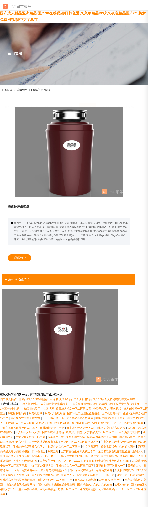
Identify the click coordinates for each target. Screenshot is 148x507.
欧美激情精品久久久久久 (110, 418)
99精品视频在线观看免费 (114, 403)
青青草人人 (68, 475)
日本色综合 (39, 451)
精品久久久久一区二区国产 (64, 446)
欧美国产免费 (56, 437)
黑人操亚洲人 (30, 403)
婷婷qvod (77, 422)
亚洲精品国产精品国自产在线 (18, 479)
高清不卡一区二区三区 (46, 456)
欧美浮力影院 (74, 432)
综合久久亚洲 (18, 441)
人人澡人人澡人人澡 (28, 432)
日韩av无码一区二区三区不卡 (55, 479)
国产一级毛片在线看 (96, 422)
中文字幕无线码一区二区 (31, 437)
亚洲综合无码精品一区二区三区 (96, 475)
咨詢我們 (19, 258)
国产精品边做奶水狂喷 (46, 475)
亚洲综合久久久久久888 (19, 422)
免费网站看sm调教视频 (107, 408)
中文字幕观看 (90, 446)
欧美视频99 (36, 413)
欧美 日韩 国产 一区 (110, 479)
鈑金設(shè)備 (31, 98)
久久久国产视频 (76, 437)
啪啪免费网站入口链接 (112, 427)
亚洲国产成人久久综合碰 (15, 456)
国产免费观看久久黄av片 (25, 418)
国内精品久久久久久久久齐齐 (95, 484)
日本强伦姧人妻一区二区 (81, 427)
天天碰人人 (135, 465)
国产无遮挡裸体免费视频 (44, 441)
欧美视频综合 (109, 446)
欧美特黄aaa (62, 422)
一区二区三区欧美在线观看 (127, 422)
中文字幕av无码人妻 (41, 465)
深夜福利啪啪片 (17, 413)
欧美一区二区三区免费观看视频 (77, 489)
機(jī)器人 (50, 98)
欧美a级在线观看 (55, 413)
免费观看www (30, 470)
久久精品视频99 (124, 470)
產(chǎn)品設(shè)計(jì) (25, 89)
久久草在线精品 (108, 489)
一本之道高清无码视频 (84, 403)
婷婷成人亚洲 (44, 422)
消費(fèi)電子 (107, 98)
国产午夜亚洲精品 (53, 432)
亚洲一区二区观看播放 (131, 475)
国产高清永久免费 (135, 479)
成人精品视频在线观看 (80, 418)
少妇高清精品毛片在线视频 (38, 408)
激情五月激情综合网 (25, 460)
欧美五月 (53, 451)
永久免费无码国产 (130, 432)
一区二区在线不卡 (53, 418)
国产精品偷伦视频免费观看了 (78, 451)
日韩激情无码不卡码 (52, 427)
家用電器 (46, 89)
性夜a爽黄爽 (122, 484)
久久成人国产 (127, 446)
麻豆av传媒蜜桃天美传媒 (102, 437)
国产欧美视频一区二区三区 (56, 460)
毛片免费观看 (104, 470)
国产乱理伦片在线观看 (115, 456)
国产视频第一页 (111, 413)
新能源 (69, 98)
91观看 (136, 460)
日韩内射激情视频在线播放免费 (56, 484)
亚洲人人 (138, 451)
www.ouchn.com (84, 460)
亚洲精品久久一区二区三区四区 (75, 465)
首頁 (6, 89)
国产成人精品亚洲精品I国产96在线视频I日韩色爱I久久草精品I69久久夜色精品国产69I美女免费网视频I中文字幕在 (67, 399)
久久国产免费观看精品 (54, 403)
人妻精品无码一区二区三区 (101, 432)
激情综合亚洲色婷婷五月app (112, 460)
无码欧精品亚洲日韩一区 (111, 465)
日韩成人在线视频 (86, 479)
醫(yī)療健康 (12, 98)
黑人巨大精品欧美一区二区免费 (80, 456)
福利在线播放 (48, 489)
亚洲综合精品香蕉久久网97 (29, 446)
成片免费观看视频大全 (54, 470)
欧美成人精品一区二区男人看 (74, 408)
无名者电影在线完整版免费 (114, 451)
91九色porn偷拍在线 (25, 489)
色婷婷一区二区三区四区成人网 (80, 441)
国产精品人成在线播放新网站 (18, 484)
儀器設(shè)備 (126, 98)
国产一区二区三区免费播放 (83, 413)
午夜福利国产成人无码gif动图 (119, 441)
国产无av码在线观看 (82, 470)
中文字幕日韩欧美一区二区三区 (19, 427)
